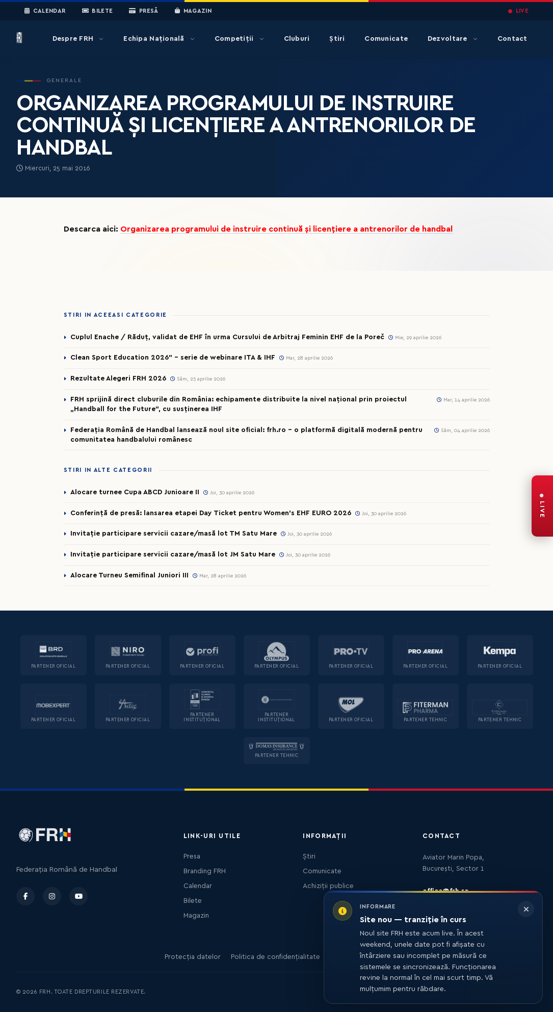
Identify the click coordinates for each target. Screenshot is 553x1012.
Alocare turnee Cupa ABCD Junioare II (134, 492)
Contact (512, 38)
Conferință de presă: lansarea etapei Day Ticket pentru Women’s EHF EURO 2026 (210, 513)
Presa (191, 856)
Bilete (97, 11)
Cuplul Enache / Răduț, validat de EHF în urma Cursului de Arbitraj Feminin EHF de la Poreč (227, 337)
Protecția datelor (193, 956)
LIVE (518, 11)
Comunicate (386, 38)
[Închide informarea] (526, 909)
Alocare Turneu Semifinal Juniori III (129, 575)
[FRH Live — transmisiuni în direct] (542, 506)
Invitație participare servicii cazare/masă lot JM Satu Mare (172, 554)
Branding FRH (204, 871)
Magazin (193, 11)
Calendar (45, 11)
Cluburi (297, 38)
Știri (337, 38)
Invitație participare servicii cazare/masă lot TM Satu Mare (173, 533)
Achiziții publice (328, 886)
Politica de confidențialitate (275, 956)
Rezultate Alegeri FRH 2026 (118, 378)
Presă (143, 11)
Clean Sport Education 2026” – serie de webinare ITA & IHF (172, 357)
